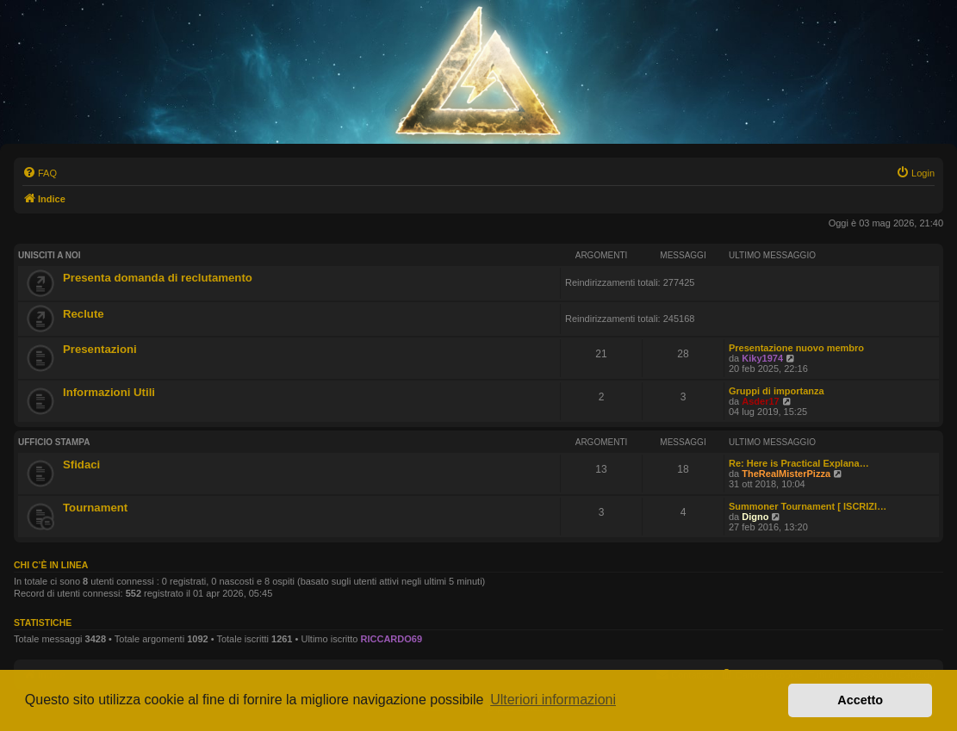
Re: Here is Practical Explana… (799, 463)
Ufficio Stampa (54, 442)
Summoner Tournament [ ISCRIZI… (807, 506)
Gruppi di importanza (776, 391)
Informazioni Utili (109, 392)
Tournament (95, 507)
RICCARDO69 (392, 639)
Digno (755, 516)
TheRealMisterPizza (786, 473)
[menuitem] (39, 173)
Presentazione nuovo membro (796, 348)
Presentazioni (100, 349)
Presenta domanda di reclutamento (157, 277)
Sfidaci (81, 464)
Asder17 (760, 401)
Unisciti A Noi (49, 255)
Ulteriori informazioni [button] (553, 699)
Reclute (83, 313)
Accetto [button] (860, 700)
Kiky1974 (762, 358)
